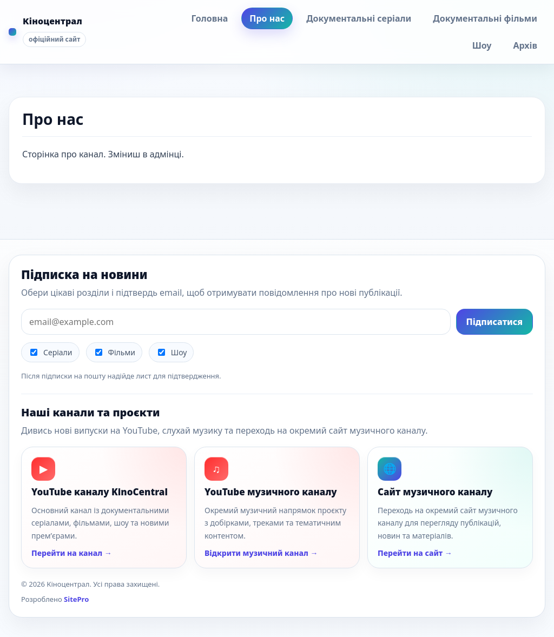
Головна (209, 18)
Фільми (115, 352)
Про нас (267, 18)
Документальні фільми (485, 18)
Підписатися (494, 322)
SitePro (76, 599)
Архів (525, 45)
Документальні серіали (358, 18)
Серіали (51, 352)
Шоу (482, 45)
